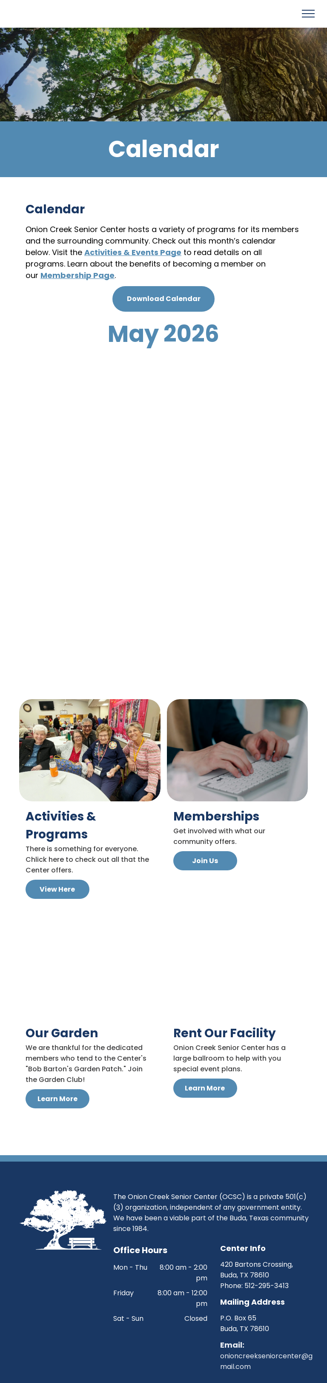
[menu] (308, 14)
